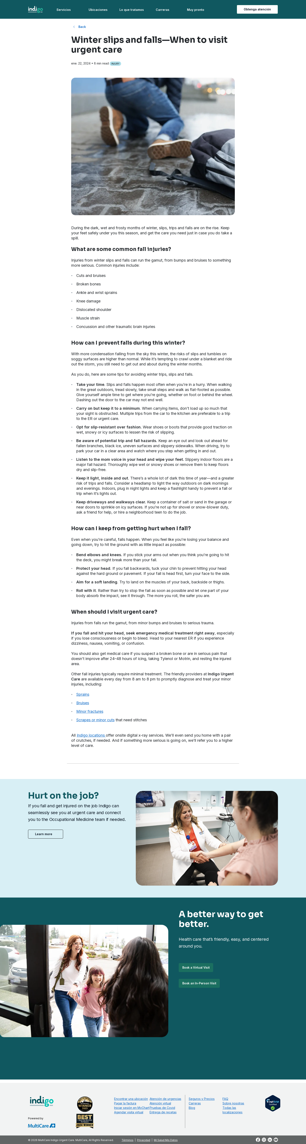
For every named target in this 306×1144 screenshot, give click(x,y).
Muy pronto (195, 9)
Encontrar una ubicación (131, 1099)
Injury (115, 63)
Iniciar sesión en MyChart (131, 1108)
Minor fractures (89, 711)
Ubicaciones (98, 9)
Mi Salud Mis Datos (166, 1140)
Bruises (82, 703)
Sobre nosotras (233, 1103)
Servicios (64, 9)
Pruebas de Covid (162, 1108)
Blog (192, 1108)
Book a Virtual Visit (196, 967)
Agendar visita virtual (128, 1112)
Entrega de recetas (163, 1112)
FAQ (225, 1099)
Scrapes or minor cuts (95, 720)
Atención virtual (160, 1103)
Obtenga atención (257, 9)
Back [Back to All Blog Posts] (82, 27)
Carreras (162, 9)
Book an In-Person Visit (199, 983)
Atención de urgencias (165, 1099)
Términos (127, 1140)
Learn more (43, 834)
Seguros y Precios (202, 1099)
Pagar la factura (125, 1103)
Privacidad (143, 1140)
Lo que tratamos (131, 9)
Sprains (82, 694)
